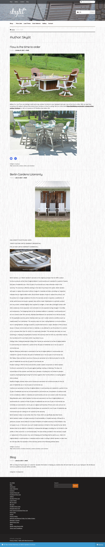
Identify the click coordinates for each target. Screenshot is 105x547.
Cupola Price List (14, 493)
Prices (11, 514)
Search (56, 483)
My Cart (12, 504)
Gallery (16, 1)
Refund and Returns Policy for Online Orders (22, 518)
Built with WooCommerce (26, 540)
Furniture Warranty (26, 448)
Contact (22, 1)
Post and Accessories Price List (19, 510)
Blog (27, 1)
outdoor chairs (23, 165)
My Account (13, 503)
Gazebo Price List (15, 499)
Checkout (12, 487)
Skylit (27, 50)
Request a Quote (14, 520)
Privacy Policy (14, 516)
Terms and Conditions (16, 528)
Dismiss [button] (101, 544)
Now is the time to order (25, 47)
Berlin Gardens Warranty (27, 174)
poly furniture (30, 165)
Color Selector (36, 23)
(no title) (12, 483)
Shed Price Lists (14, 522)
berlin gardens (16, 448)
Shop (11, 1)
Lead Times (27, 23)
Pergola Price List (15, 508)
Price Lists (19, 23)
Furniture (17, 164)
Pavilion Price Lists (15, 506)
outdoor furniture (35, 448)
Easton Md (15, 165)
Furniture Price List (15, 495)
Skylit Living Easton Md (16, 526)
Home (13, 29)
